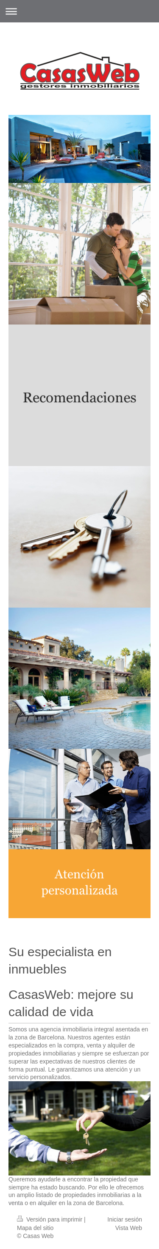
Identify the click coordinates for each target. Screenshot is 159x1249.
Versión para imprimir (50, 1219)
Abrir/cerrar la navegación (79, 11)
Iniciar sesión (124, 1219)
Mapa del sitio (35, 1227)
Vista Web (128, 1227)
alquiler (47, 1203)
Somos (17, 1029)
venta (15, 1203)
